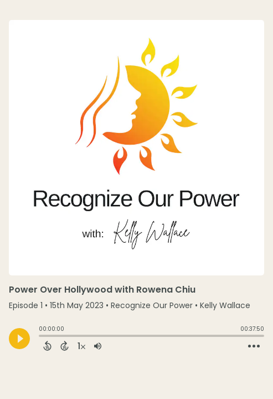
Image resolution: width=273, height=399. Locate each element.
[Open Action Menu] (254, 346)
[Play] (19, 338)
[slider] (41, 336)
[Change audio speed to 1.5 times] (81, 345)
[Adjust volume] (98, 345)
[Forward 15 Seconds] (64, 345)
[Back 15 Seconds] (47, 345)
